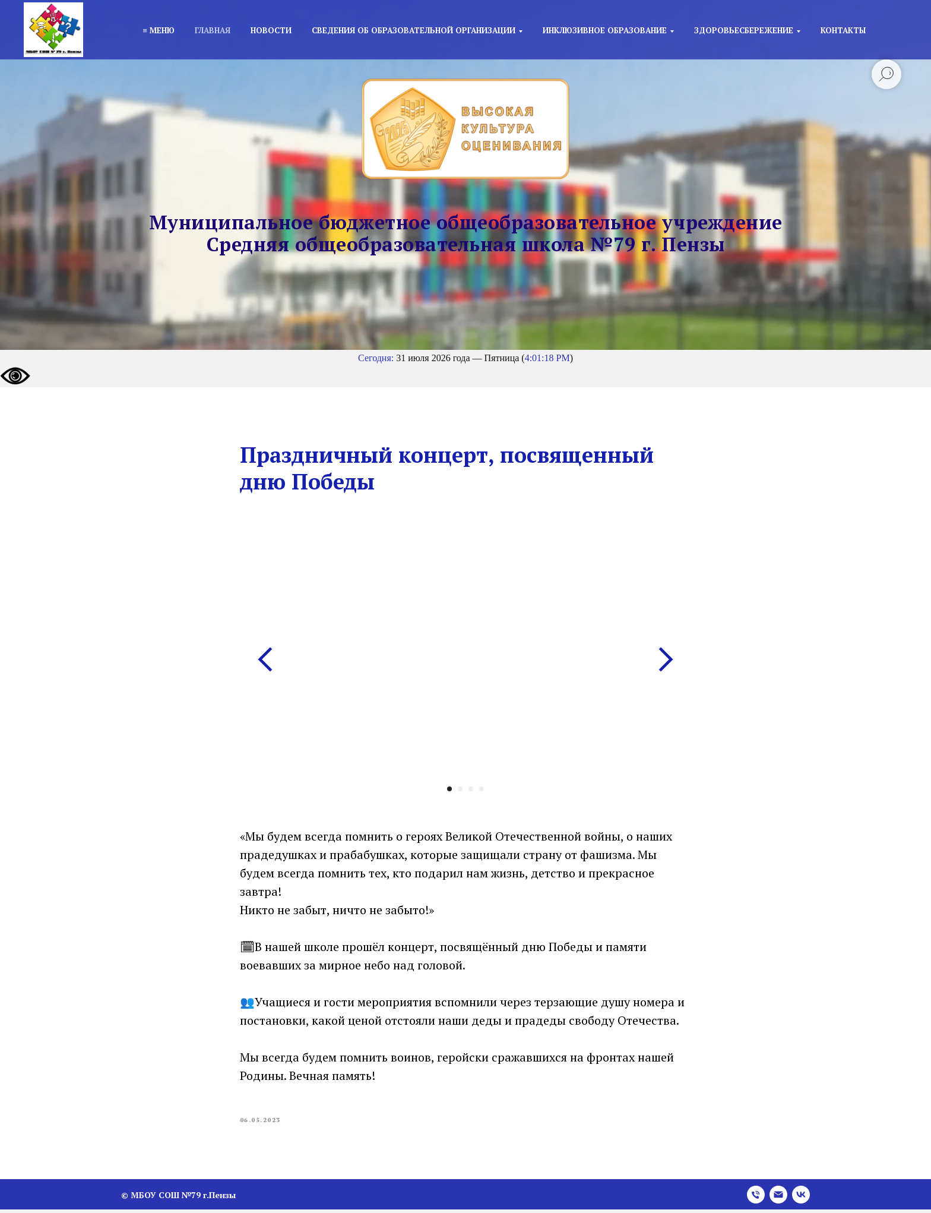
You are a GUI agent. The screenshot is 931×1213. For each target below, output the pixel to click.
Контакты (843, 30)
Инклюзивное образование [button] (605, 30)
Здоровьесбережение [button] (743, 30)
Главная (212, 30)
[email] (778, 1198)
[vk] (801, 1198)
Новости (271, 30)
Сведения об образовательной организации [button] (413, 30)
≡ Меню (158, 30)
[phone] (756, 1198)
